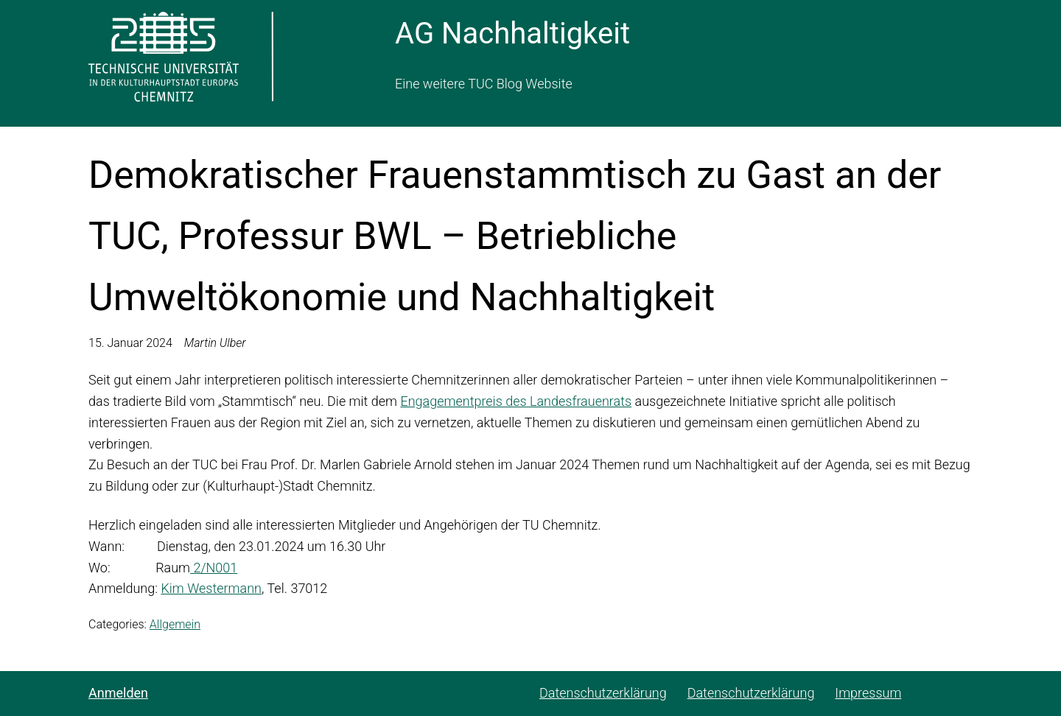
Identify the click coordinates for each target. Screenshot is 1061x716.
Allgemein (175, 624)
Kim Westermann (211, 588)
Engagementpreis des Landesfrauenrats (515, 401)
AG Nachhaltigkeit (512, 33)
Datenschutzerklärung (603, 693)
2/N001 (213, 567)
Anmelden (118, 693)
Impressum (868, 693)
